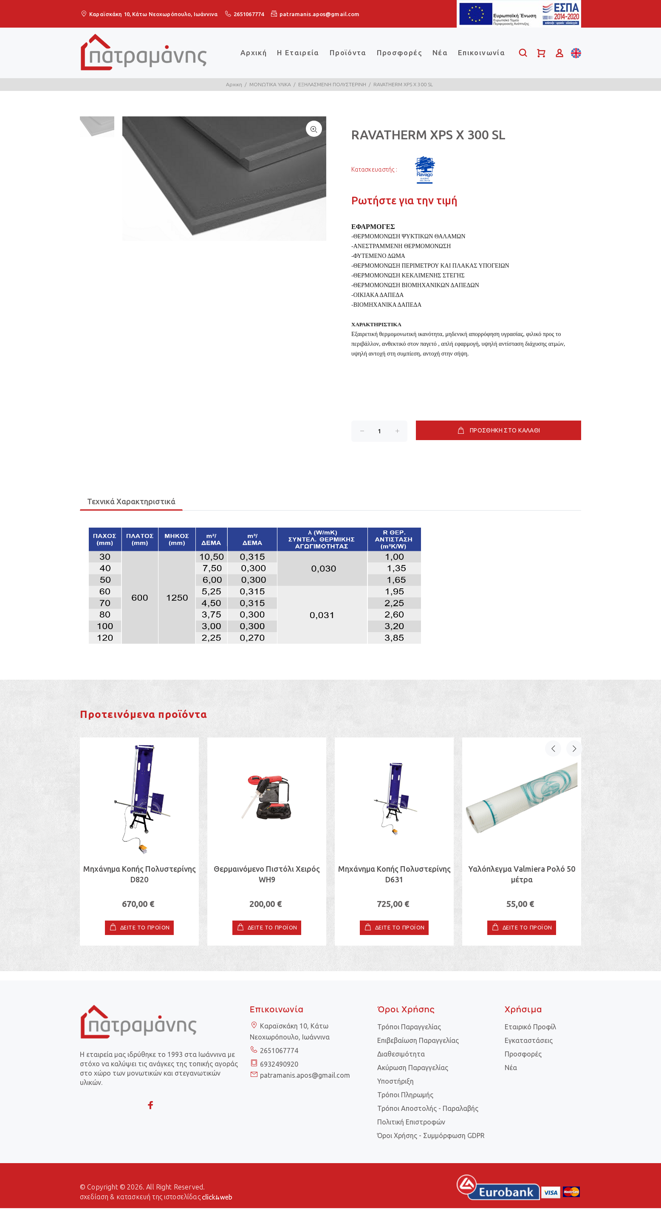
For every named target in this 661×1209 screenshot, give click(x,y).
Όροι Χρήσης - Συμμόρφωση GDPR (431, 1136)
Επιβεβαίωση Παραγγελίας (418, 1041)
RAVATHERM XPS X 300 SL (403, 84)
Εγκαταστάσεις (529, 1041)
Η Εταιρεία (298, 52)
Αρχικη (234, 84)
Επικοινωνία (481, 52)
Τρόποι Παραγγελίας (409, 1027)
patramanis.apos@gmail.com (319, 14)
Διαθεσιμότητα (401, 1055)
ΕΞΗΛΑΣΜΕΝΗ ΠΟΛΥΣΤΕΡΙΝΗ (332, 84)
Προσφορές (399, 52)
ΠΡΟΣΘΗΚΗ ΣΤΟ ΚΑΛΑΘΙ (498, 431)
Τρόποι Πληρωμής (405, 1095)
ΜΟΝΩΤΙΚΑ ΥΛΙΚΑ (270, 84)
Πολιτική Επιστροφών (411, 1123)
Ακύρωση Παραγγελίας (412, 1068)
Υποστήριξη (395, 1082)
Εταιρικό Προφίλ (530, 1027)
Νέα (440, 52)
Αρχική (253, 52)
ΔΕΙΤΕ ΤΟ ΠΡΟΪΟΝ (145, 928)
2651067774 (249, 14)
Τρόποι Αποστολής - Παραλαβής (427, 1109)
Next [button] (573, 718)
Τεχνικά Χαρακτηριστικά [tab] (131, 502)
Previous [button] (553, 718)
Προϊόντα (348, 52)
